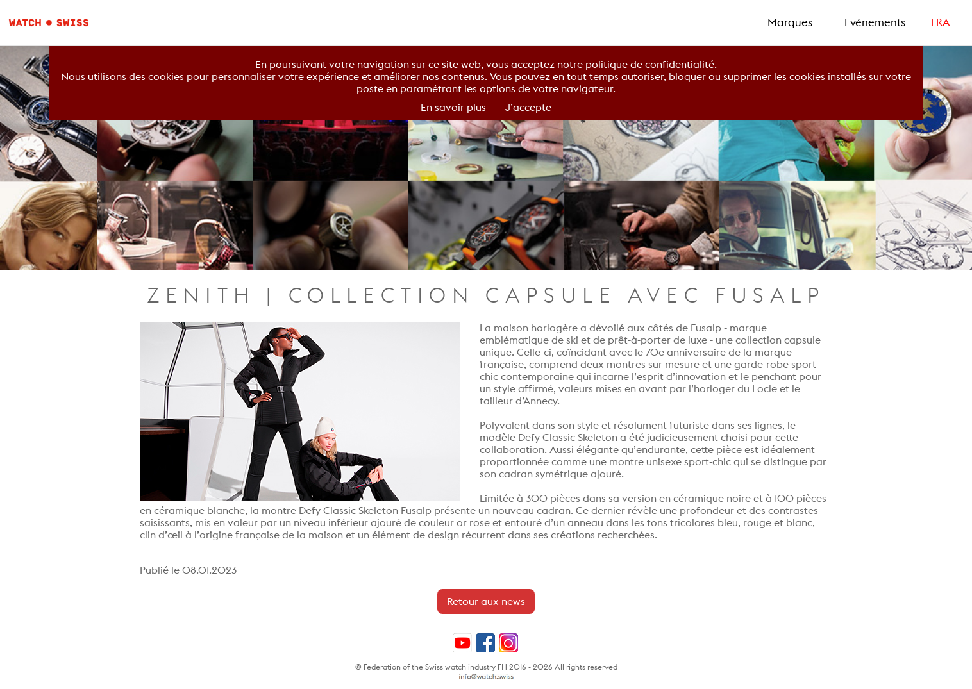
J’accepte (528, 107)
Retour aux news (486, 601)
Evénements (874, 22)
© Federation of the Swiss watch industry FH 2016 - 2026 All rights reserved (486, 667)
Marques (789, 22)
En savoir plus (453, 107)
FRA (940, 22)
